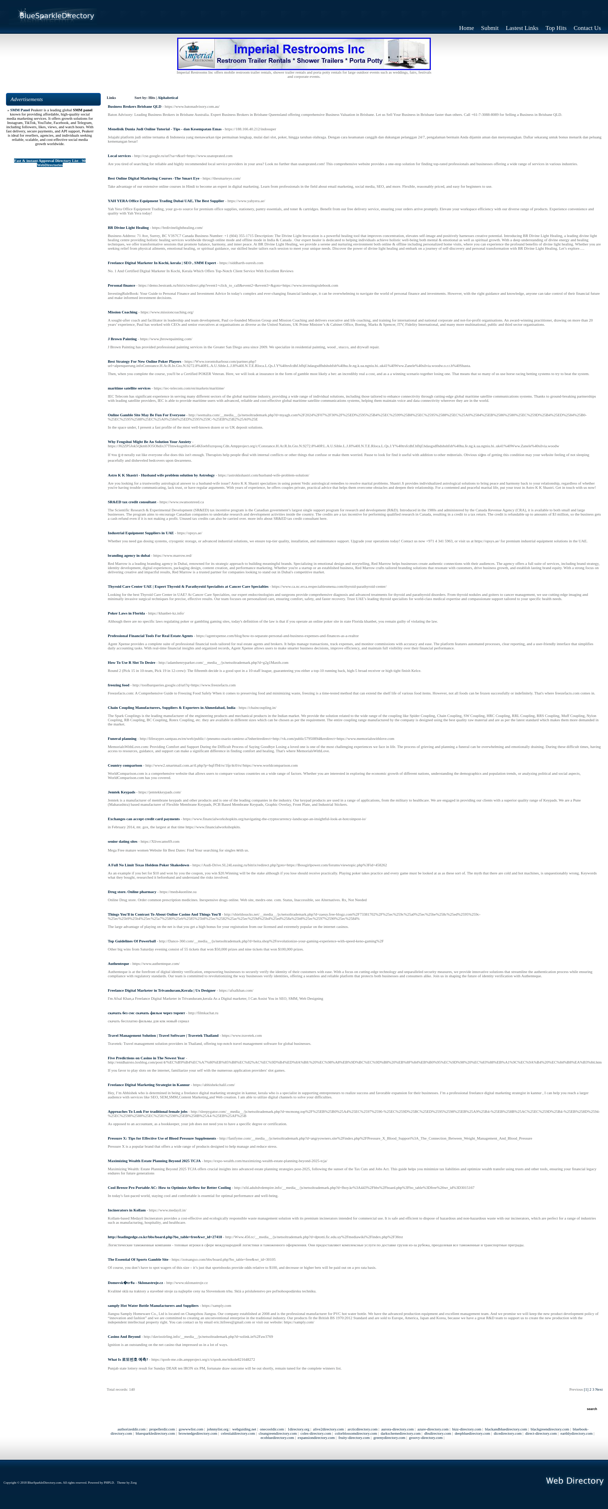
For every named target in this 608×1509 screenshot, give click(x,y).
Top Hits (556, 28)
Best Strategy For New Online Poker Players (144, 361)
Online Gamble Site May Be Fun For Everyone (146, 415)
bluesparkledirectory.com (155, 1433)
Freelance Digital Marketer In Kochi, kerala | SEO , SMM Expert (162, 263)
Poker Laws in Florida (126, 613)
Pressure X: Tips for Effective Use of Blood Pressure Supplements (162, 1138)
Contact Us (587, 28)
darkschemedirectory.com (401, 1433)
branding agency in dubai (129, 555)
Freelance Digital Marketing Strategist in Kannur (149, 1085)
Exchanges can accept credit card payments (144, 819)
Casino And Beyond (124, 1336)
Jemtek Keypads (121, 792)
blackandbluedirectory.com (506, 1429)
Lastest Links (522, 28)
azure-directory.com (432, 1429)
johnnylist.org (218, 1429)
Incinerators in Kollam (127, 1210)
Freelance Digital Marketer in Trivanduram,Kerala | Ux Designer (162, 990)
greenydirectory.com (389, 1437)
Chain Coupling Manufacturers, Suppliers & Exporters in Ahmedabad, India (171, 707)
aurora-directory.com (397, 1429)
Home (466, 28)
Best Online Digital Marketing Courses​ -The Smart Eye (153, 178)
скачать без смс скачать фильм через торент (146, 1013)
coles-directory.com (315, 1433)
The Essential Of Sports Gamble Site (138, 1259)
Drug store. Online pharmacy (132, 892)
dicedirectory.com (508, 1433)
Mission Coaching (122, 312)
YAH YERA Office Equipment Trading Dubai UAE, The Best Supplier (166, 201)
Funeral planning (122, 738)
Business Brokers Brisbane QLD (134, 106)
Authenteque (118, 963)
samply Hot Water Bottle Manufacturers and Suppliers (153, 1305)
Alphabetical (167, 98)
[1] (586, 1389)
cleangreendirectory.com (278, 1433)
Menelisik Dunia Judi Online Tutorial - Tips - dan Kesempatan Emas (165, 129)
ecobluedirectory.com (277, 1437)
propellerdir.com (162, 1429)
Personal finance (121, 285)
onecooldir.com (272, 1429)
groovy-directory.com (426, 1437)
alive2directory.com (328, 1429)
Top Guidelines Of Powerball (132, 941)
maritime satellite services (129, 388)
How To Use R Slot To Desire (131, 662)
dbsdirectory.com (437, 1433)
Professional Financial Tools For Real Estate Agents (150, 636)
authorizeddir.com (131, 1429)
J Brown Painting (122, 339)
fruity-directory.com (354, 1437)
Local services (119, 156)
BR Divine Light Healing (128, 227)
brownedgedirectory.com (198, 1433)
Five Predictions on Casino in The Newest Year (146, 1058)
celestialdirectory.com (238, 1433)
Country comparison (125, 765)
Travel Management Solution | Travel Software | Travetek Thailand (163, 1035)
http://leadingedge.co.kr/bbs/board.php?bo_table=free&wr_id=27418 (165, 1237)
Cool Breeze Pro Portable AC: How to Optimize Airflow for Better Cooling (169, 1187)
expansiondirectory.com (316, 1437)
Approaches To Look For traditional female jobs (147, 1111)
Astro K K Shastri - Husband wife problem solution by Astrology (161, 475)
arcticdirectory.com (363, 1429)
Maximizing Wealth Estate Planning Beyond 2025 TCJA (154, 1161)
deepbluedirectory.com (472, 1433)
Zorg (134, 1482)
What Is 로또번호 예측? (128, 1359)
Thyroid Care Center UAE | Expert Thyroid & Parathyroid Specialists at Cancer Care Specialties (188, 586)
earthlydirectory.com (576, 1433)
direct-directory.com (541, 1433)
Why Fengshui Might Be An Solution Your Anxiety (149, 441)
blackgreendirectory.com (550, 1429)
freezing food (118, 685)
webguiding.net (244, 1429)
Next (599, 1389)
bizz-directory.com (467, 1429)
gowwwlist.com (191, 1429)
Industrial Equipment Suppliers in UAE (141, 533)
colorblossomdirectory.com (356, 1433)
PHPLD (109, 1482)
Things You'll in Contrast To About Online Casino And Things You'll (164, 914)
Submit (490, 28)
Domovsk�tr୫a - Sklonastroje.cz (135, 1282)
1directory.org (298, 1429)
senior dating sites (122, 841)
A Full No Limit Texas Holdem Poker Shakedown (148, 865)
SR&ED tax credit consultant (132, 502)
